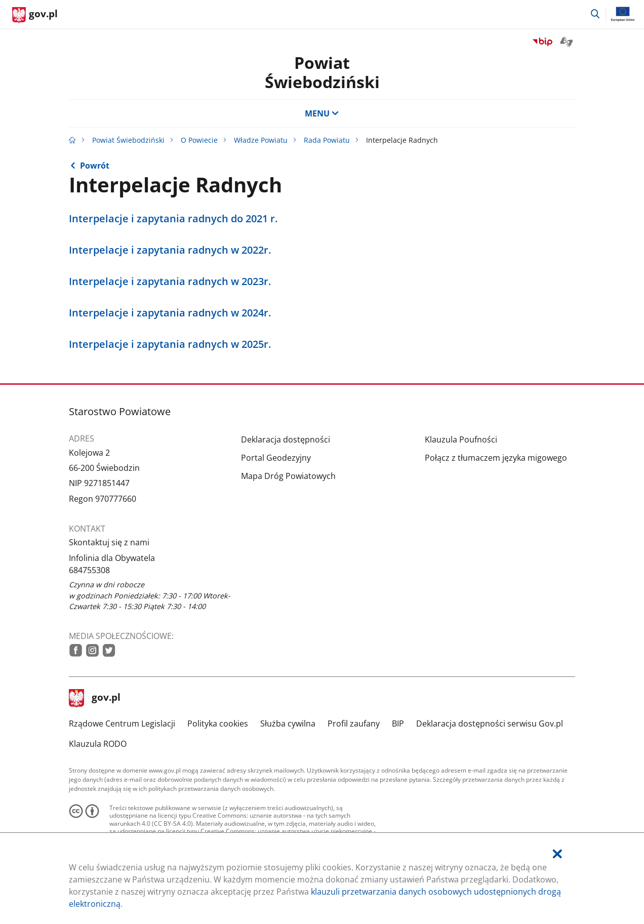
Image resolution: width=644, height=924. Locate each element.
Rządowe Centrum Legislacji (122, 723)
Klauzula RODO (98, 743)
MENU (322, 113)
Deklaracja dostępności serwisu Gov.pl (489, 723)
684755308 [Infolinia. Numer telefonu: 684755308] (89, 570)
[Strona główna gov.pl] (35, 15)
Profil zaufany (354, 723)
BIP (398, 723)
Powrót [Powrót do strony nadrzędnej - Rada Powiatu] (94, 165)
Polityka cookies (217, 723)
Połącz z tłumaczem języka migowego (496, 457)
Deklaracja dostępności (285, 439)
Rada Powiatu (327, 140)
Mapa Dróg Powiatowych (288, 475)
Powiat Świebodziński (322, 72)
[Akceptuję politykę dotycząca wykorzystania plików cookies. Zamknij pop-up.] (557, 854)
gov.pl (94, 698)
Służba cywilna (287, 723)
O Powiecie (199, 140)
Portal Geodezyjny (276, 457)
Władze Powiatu (261, 140)
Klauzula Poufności (461, 439)
